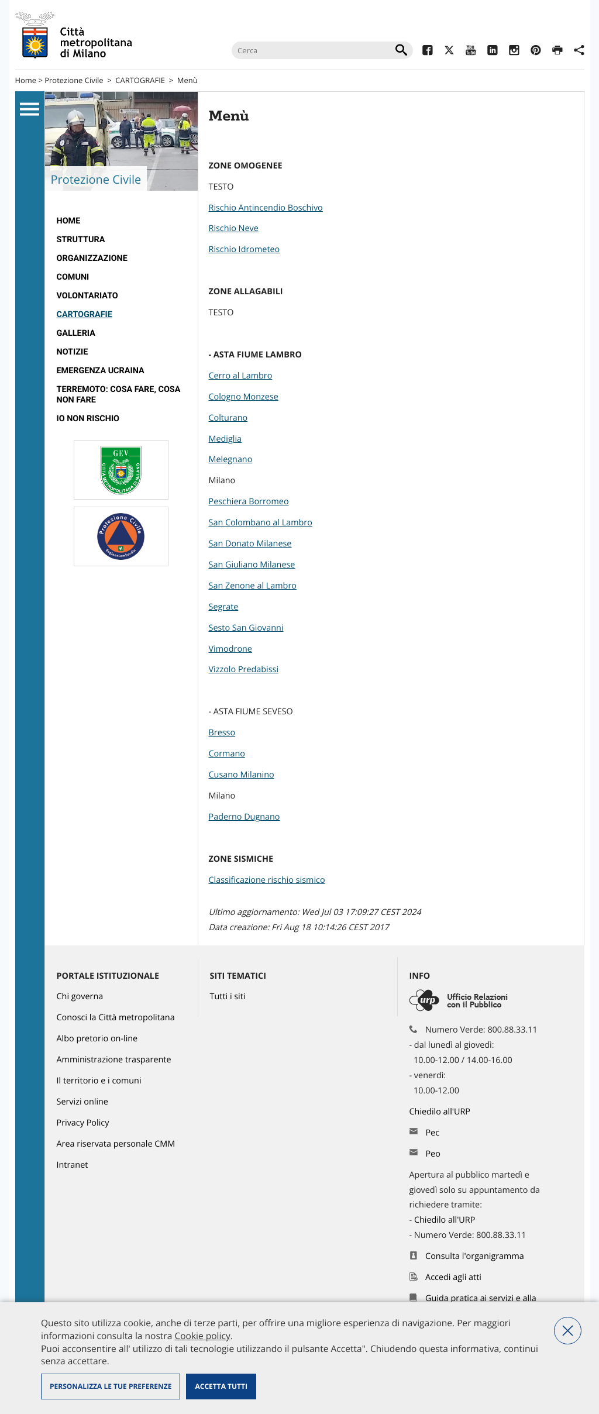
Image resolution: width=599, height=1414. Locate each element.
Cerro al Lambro (241, 375)
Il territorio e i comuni (99, 1080)
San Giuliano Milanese (252, 564)
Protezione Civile (73, 80)
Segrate (224, 607)
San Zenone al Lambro (253, 585)
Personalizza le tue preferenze (110, 1386)
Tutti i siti (228, 996)
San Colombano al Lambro (260, 522)
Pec (432, 1132)
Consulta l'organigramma (474, 1256)
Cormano (227, 753)
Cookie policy (202, 1335)
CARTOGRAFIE (140, 80)
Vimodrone (230, 649)
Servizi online (82, 1101)
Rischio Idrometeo (244, 249)
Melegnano (231, 459)
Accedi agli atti (453, 1277)
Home (26, 80)
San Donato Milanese (250, 543)
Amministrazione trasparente (114, 1059)
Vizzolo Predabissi (244, 669)
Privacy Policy (83, 1123)
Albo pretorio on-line (97, 1038)
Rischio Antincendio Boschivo (266, 208)
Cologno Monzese (243, 396)
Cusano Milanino (241, 774)
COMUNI (73, 277)
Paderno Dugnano (244, 817)
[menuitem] (121, 221)
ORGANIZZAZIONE (92, 258)
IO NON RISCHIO (88, 419)
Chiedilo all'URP (441, 1111)
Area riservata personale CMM (116, 1144)
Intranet (72, 1165)
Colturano (228, 418)
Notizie (72, 352)
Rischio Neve (234, 228)
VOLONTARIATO (87, 296)
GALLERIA (76, 333)
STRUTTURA (81, 240)
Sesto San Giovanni (246, 628)
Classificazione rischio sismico (267, 880)
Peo (432, 1154)
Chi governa (80, 996)
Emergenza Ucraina (100, 371)
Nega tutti (567, 1330)
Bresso (222, 732)
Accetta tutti (221, 1386)
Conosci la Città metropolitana (116, 1017)
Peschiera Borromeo (249, 501)
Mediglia (225, 439)
